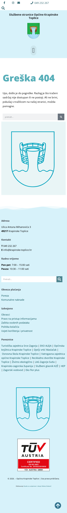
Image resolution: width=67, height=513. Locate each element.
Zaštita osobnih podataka (15, 322)
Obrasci (5, 314)
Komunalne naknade (12, 299)
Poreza (5, 295)
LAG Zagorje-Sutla (45, 361)
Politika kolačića (10, 326)
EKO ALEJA (45, 345)
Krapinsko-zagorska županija (17, 366)
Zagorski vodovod (13, 370)
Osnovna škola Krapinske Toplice (20, 353)
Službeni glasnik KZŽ (47, 366)
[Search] (61, 117)
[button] (39, 3)
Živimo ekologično (22, 361)
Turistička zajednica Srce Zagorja (19, 345)
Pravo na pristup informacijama (19, 318)
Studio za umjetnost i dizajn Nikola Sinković (37, 486)
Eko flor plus (32, 370)
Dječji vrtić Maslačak (45, 349)
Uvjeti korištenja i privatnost (16, 330)
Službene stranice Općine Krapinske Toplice (33, 16)
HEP (63, 366)
